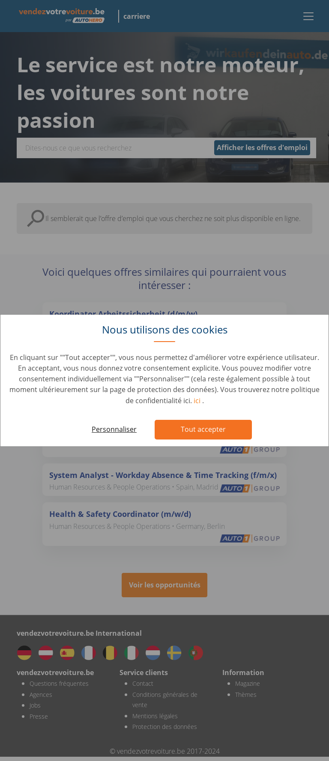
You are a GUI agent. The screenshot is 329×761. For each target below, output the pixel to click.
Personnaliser (114, 429)
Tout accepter (203, 429)
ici (198, 400)
